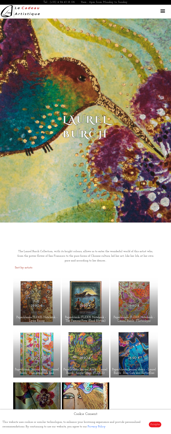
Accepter (155, 424)
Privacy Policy (97, 426)
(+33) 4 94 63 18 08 (62, 2)
